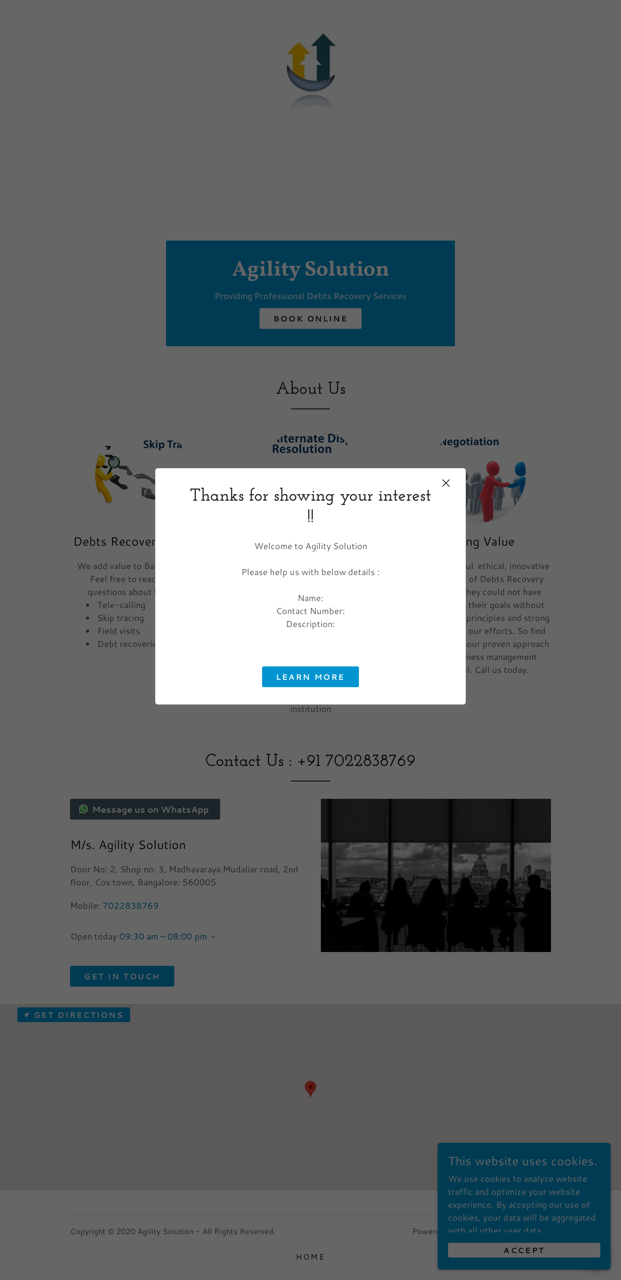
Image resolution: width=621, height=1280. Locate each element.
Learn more (310, 676)
